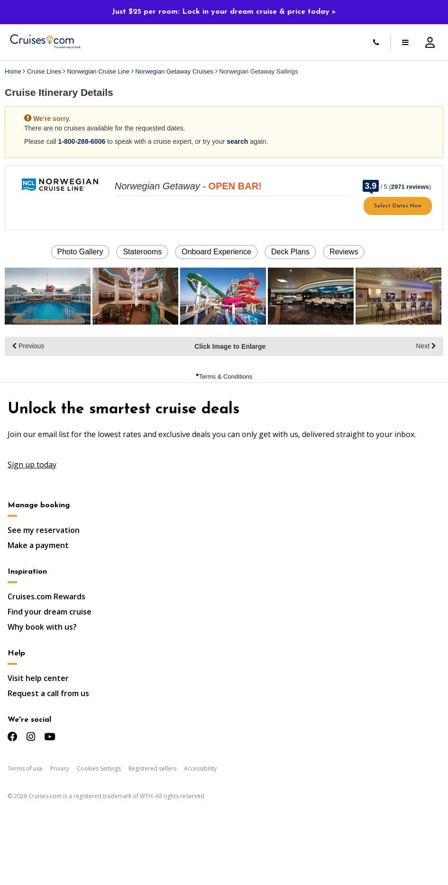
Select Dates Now (397, 206)
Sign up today (32, 464)
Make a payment (38, 545)
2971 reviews (410, 186)
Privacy (59, 768)
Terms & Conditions (224, 376)
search (237, 141)
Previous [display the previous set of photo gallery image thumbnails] (28, 346)
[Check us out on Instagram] (31, 736)
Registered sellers (152, 768)
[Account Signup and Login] (430, 42)
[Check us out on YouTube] (49, 736)
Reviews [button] (343, 252)
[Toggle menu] (405, 42)
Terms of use (25, 768)
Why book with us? (42, 627)
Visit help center (38, 678)
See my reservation (44, 530)
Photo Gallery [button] (80, 252)
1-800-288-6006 (82, 141)
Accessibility (200, 768)
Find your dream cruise (49, 611)
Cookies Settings (99, 768)
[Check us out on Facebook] (13, 736)
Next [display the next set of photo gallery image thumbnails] (426, 346)
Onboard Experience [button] (216, 252)
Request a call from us (48, 693)
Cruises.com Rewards (46, 596)
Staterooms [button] (142, 252)
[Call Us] (376, 42)
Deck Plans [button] (290, 252)
